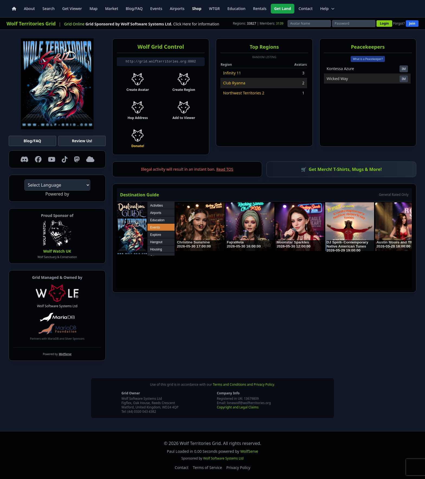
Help (327, 8)
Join (412, 23)
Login (384, 23)
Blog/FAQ (134, 8)
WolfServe (249, 451)
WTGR (214, 8)
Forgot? (399, 23)
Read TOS (224, 169)
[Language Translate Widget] (57, 185)
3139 (279, 23)
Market (111, 8)
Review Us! (82, 140)
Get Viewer (72, 8)
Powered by (57, 354)
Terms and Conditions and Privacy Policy (243, 384)
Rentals (260, 8)
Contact (306, 8)
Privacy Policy (238, 467)
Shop (196, 8)
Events (156, 8)
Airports (177, 8)
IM (404, 69)
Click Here (182, 24)
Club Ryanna (234, 82)
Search (49, 8)
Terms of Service (207, 467)
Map (93, 8)
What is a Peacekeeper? (368, 59)
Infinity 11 (232, 72)
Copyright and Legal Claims (238, 407)
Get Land (282, 8)
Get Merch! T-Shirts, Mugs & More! (341, 169)
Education (236, 8)
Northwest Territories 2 (243, 92)
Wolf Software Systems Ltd (57, 296)
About (29, 8)
